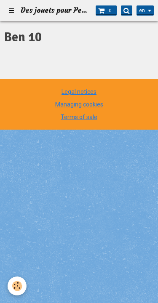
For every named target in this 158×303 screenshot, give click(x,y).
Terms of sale (79, 117)
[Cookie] (17, 285)
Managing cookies (79, 104)
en (142, 10)
